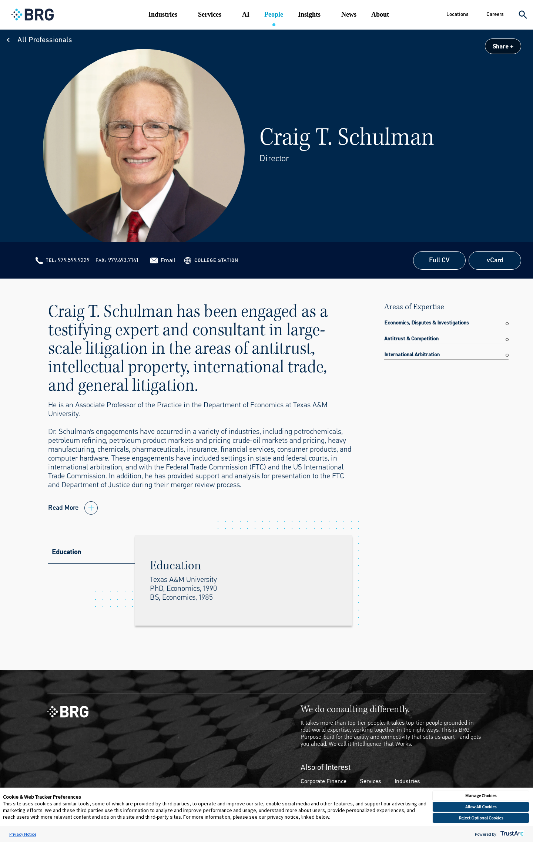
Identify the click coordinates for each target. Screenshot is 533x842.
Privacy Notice (22, 834)
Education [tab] (66, 552)
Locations (457, 14)
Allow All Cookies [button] (480, 806)
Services (209, 14)
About (380, 14)
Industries (162, 14)
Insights (309, 14)
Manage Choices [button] (480, 795)
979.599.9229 (74, 260)
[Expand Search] (523, 14)
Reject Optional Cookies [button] (481, 818)
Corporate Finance (323, 781)
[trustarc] (511, 834)
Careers (495, 14)
